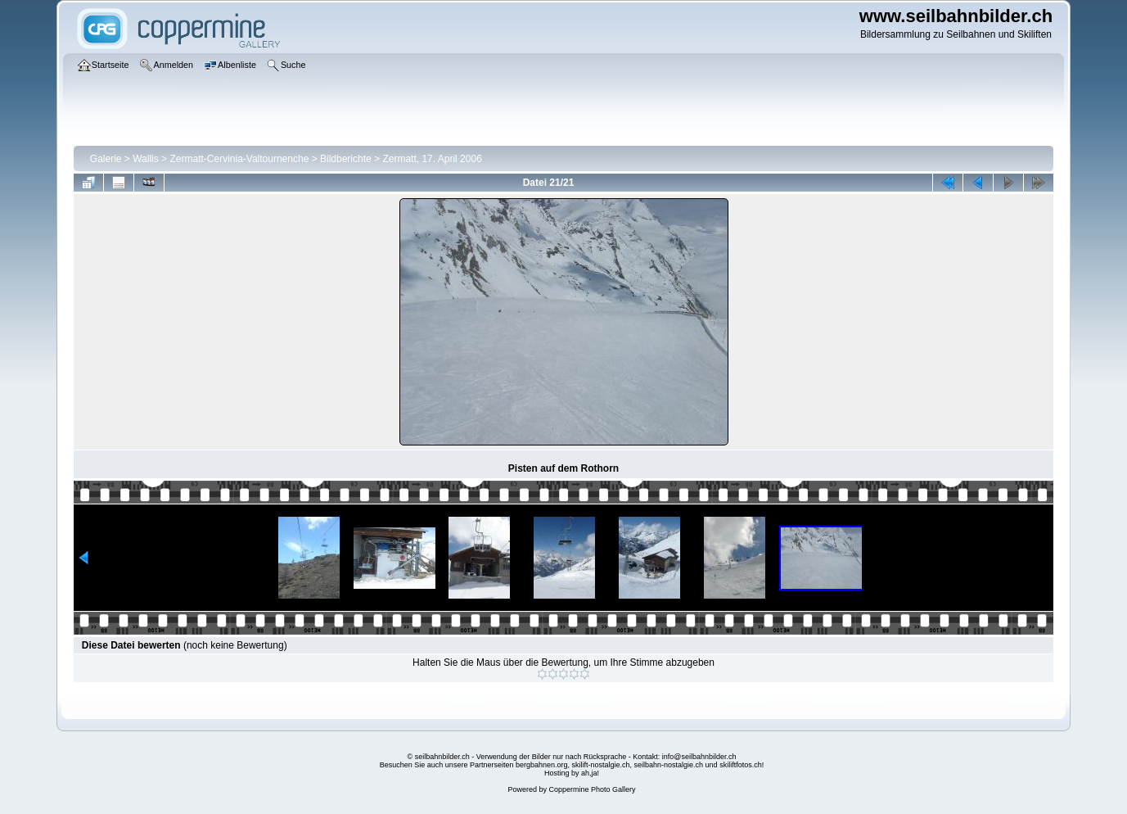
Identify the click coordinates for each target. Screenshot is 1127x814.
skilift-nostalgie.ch (601, 765)
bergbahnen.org (542, 765)
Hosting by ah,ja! (571, 773)
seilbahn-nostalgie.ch (669, 765)
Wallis (146, 159)
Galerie (106, 159)
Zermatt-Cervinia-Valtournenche (239, 159)
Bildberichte (346, 159)
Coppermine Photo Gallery (591, 789)
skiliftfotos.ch (740, 765)
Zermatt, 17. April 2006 (431, 159)
